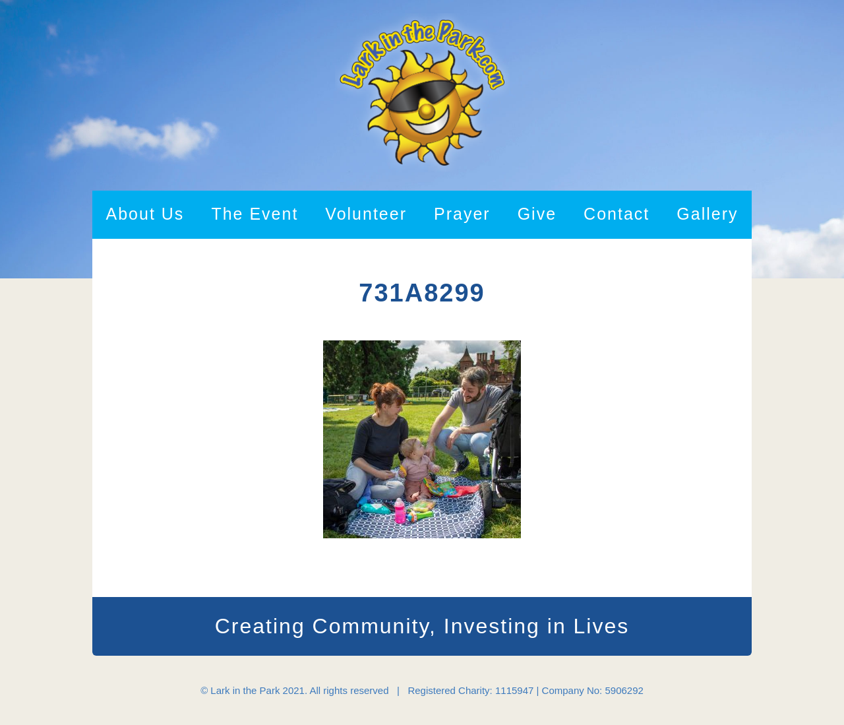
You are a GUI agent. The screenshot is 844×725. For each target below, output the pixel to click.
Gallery (707, 214)
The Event (254, 214)
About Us (145, 214)
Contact (616, 214)
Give (537, 214)
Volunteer (366, 214)
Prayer (462, 214)
